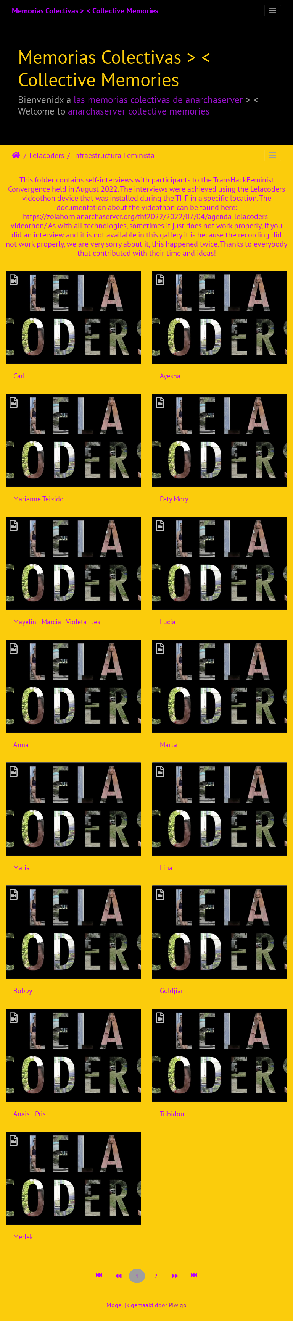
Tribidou (172, 1114)
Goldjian (172, 991)
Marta (168, 745)
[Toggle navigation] (272, 10)
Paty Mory (174, 499)
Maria (21, 868)
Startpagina (16, 155)
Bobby (22, 991)
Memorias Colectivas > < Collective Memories (85, 11)
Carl (19, 376)
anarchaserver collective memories (139, 111)
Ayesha (170, 376)
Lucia (167, 622)
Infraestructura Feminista (114, 155)
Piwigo (178, 1305)
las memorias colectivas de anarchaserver (158, 99)
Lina (166, 868)
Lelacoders (46, 155)
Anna (21, 745)
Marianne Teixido (38, 499)
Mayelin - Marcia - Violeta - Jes (56, 622)
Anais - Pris (29, 1114)
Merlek (23, 1237)
